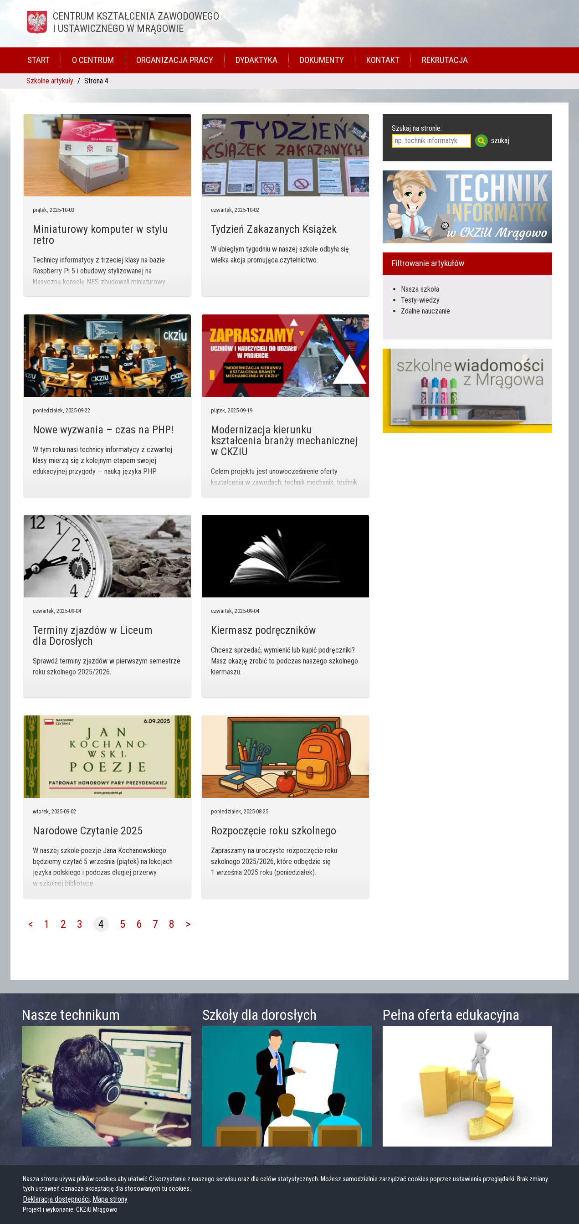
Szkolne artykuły (49, 81)
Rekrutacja (445, 60)
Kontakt (383, 60)
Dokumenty (322, 60)
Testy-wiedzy (420, 300)
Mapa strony (110, 1199)
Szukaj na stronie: (417, 128)
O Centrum (93, 60)
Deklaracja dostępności (56, 1199)
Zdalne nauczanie (425, 311)
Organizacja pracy (174, 60)
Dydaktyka (256, 60)
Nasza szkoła (420, 289)
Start (38, 60)
